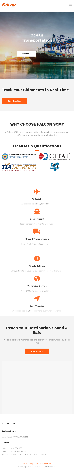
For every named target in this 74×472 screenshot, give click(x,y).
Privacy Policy (28, 464)
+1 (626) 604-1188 (15, 448)
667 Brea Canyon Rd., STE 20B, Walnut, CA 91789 (28, 454)
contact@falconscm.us (16, 451)
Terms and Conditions (43, 464)
